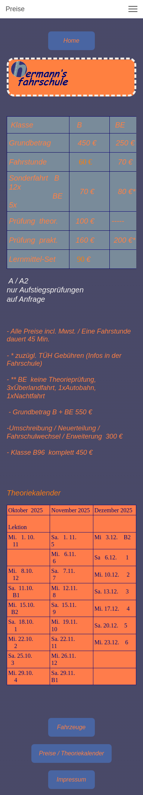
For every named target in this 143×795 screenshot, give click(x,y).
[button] (133, 9)
